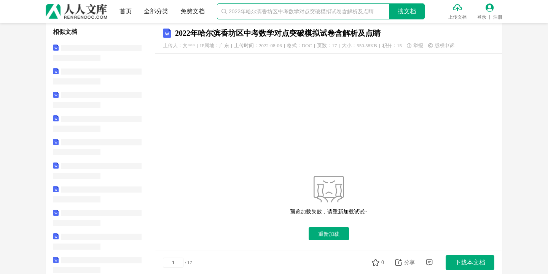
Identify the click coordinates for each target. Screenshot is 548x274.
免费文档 (192, 11)
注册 (497, 17)
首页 (125, 11)
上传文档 (457, 17)
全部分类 (156, 11)
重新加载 (328, 234)
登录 (481, 17)
